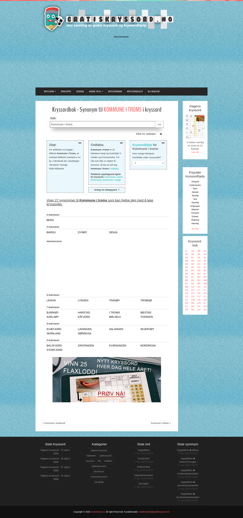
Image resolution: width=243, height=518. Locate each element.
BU (198, 280)
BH (198, 273)
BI (205, 273)
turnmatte (143, 458)
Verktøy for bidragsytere (106, 190)
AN (192, 260)
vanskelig (98, 482)
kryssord (90, 461)
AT (205, 264)
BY (186, 283)
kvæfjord (54, 329)
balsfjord (54, 345)
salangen (116, 329)
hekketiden (143, 466)
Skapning (195, 220)
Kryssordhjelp (135, 91)
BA (192, 270)
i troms (114, 312)
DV (205, 309)
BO (199, 277)
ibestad (145, 312)
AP (205, 260)
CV (198, 296)
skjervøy (147, 329)
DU (199, 309)
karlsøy (53, 316)
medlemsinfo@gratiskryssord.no (154, 512)
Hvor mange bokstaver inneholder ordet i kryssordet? (146, 155)
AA (192, 251)
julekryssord (105, 455)
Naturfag (195, 223)
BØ (186, 287)
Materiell (195, 209)
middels (108, 461)
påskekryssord (99, 466)
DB (205, 300)
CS (186, 296)
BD (198, 270)
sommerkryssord (99, 477)
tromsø (146, 300)
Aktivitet (195, 192)
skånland (54, 333)
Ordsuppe (66, 91)
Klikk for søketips (146, 133)
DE (192, 303)
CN (186, 293)
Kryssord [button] (49, 91)
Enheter (195, 216)
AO (199, 260)
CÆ (193, 300)
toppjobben (144, 450)
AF (198, 254)
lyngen (83, 300)
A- (186, 251)
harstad (84, 312)
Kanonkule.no (98, 512)
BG (192, 273)
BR (186, 280)
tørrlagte (144, 483)
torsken (146, 316)
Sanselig (195, 202)
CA (192, 287)
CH (192, 290)
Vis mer (195, 229)
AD (186, 254)
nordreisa (148, 345)
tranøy (114, 300)
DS (192, 309)
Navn (195, 189)
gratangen (86, 345)
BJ (186, 277)
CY (205, 296)
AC (205, 251)
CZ (186, 300)
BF (186, 273)
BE (205, 270)
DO (205, 306)
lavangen (85, 329)
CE (205, 287)
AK (198, 257)
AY (205, 267)
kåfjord (84, 316)
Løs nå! (195, 152)
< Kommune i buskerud (54, 423)
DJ (186, 306)
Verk (195, 199)
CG (186, 290)
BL (192, 277)
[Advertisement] (121, 61)
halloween (91, 455)
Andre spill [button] (95, 91)
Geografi (195, 182)
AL (205, 257)
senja (113, 232)
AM (186, 260)
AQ (186, 264)
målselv (115, 316)
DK (192, 306)
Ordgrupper (195, 206)
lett (99, 461)
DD (186, 303)
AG (205, 254)
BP (205, 277)
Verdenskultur (195, 185)
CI (198, 290)
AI (192, 257)
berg (50, 220)
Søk (159, 124)
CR (205, 293)
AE (192, 254)
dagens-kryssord (99, 450)
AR (192, 264)
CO (192, 293)
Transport (195, 213)
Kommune (110, 177)
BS (192, 280)
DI (205, 303)
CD (199, 287)
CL (205, 290)
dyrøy (82, 232)
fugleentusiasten (143, 475)
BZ (192, 283)
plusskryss (99, 471)
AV (192, 267)
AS (198, 264)
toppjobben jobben (188, 450)
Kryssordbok (115, 91)
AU (186, 267)
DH (199, 303)
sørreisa (84, 333)
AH (186, 257)
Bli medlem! (154, 91)
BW (205, 280)
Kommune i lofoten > (161, 423)
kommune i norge (112, 180)
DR (186, 309)
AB (198, 251)
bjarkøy (53, 312)
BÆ (205, 283)
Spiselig (195, 195)
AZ (186, 270)
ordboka (114, 168)
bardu (51, 232)
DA (198, 300)
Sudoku (80, 91)
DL (198, 306)
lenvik (51, 300)
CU (192, 296)
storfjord (54, 349)
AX (198, 267)
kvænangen (117, 345)
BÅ (198, 283)
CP (198, 293)
